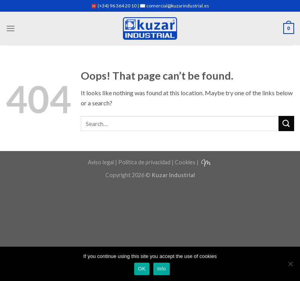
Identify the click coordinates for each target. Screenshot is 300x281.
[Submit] (286, 123)
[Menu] (10, 28)
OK (142, 269)
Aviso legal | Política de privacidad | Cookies (141, 162)
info (161, 269)
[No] (290, 266)
